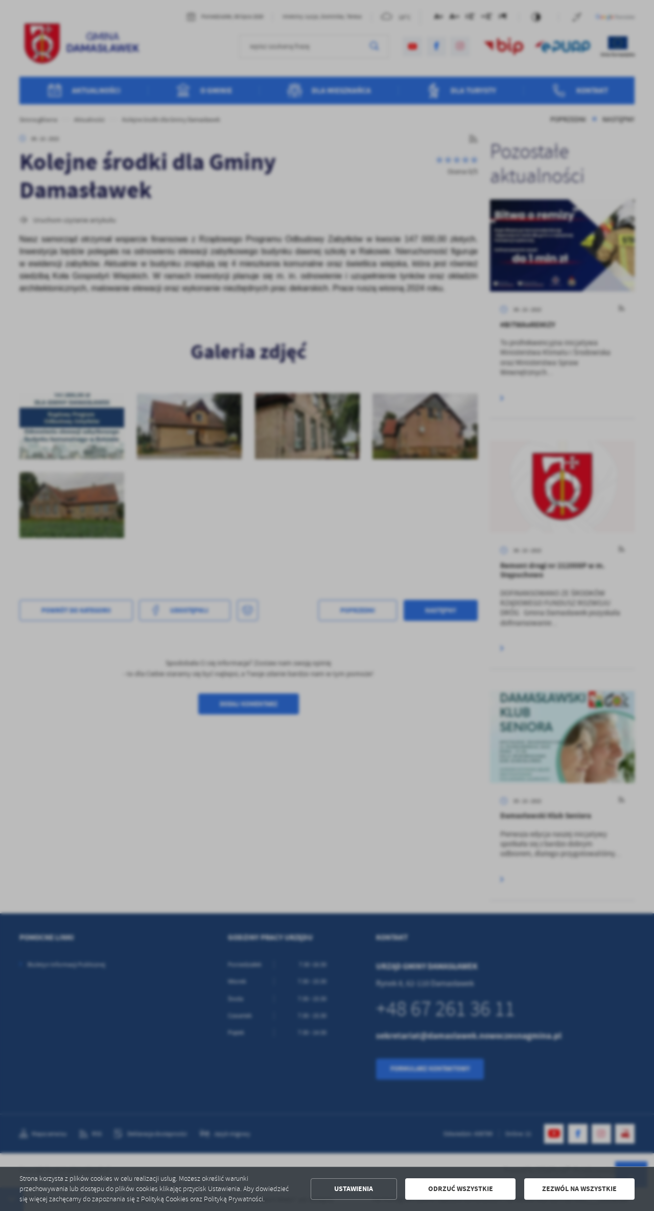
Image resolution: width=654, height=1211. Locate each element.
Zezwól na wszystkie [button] (579, 1189)
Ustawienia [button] (353, 1189)
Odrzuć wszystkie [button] (460, 1189)
